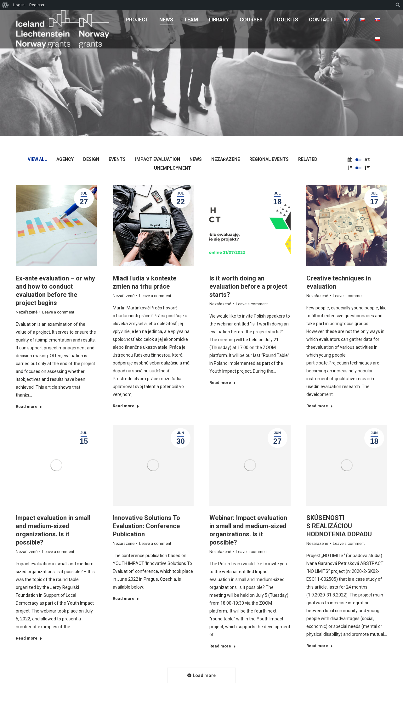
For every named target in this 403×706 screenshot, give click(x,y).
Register (36, 5)
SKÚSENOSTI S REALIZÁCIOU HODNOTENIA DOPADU (339, 526)
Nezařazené (225, 159)
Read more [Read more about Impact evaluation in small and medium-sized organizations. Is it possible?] (29, 638)
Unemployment (172, 168)
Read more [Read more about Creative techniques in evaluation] (319, 406)
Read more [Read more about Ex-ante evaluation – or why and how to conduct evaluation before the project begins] (29, 406)
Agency (65, 159)
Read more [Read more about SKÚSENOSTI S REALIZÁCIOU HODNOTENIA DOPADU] (319, 645)
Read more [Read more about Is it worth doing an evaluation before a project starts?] (222, 382)
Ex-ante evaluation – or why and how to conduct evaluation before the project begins (55, 290)
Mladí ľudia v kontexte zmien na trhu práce (144, 282)
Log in (19, 5)
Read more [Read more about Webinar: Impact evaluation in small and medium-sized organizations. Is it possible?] (222, 646)
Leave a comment (58, 312)
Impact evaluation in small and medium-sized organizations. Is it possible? (53, 530)
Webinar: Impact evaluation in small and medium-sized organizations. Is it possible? (248, 530)
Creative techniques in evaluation (338, 282)
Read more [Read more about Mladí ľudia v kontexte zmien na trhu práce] (126, 406)
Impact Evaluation (157, 159)
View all (37, 159)
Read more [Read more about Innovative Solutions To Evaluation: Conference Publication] (126, 598)
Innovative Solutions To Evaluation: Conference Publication (146, 526)
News (196, 159)
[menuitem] (137, 19)
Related (307, 159)
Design (91, 159)
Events (117, 159)
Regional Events (269, 159)
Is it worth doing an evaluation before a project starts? (248, 286)
